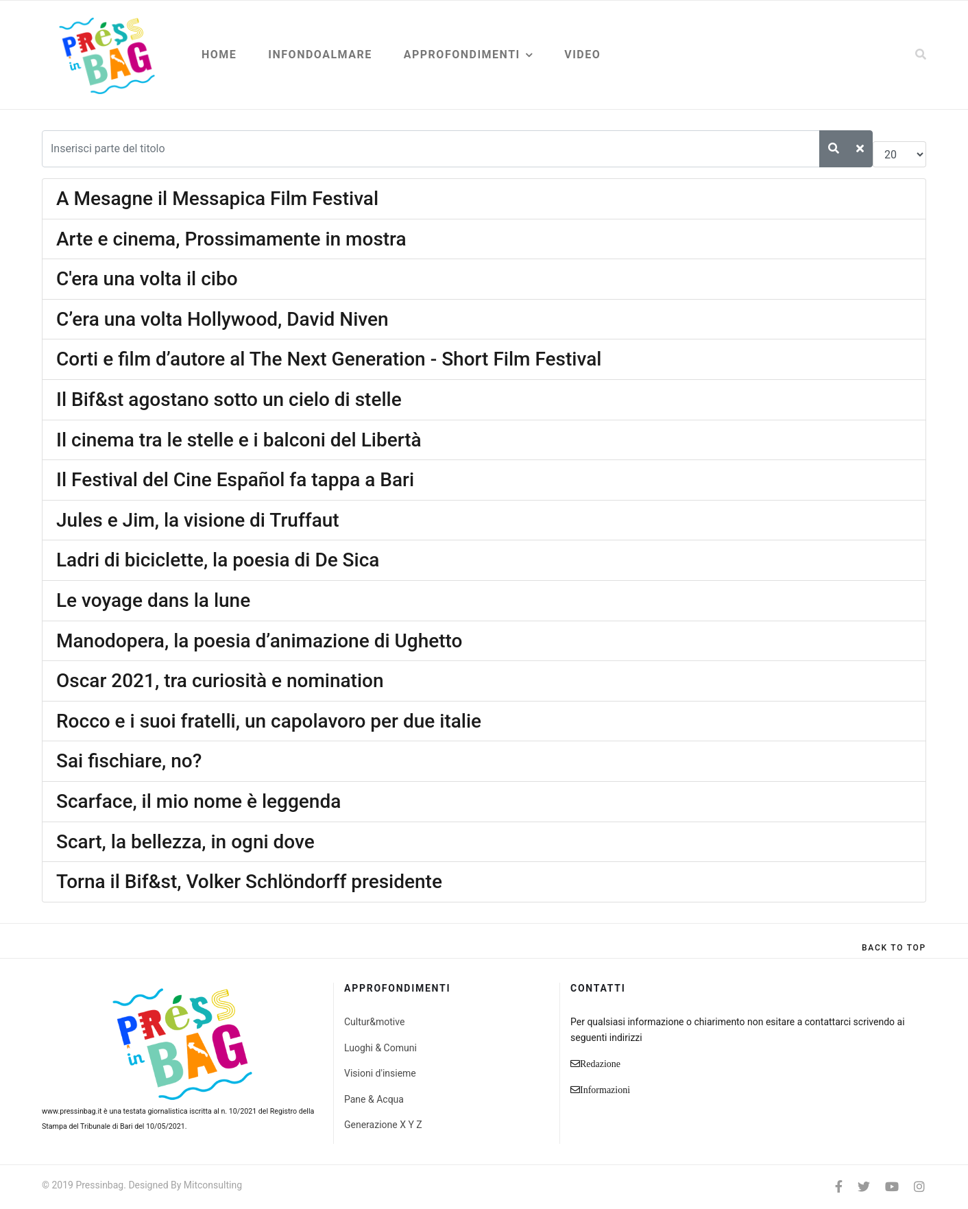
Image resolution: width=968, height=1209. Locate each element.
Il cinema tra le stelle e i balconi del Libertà (239, 440)
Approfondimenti (462, 54)
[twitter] (864, 1187)
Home (219, 54)
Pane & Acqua (374, 1099)
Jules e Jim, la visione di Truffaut (197, 520)
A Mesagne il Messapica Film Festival (217, 198)
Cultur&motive (374, 1021)
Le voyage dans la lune (153, 600)
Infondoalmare (320, 54)
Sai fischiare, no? (129, 761)
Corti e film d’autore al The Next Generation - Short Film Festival (328, 359)
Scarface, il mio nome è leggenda (198, 801)
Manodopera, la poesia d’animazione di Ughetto (259, 641)
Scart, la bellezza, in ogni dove (185, 841)
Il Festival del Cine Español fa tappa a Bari (235, 479)
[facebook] (839, 1187)
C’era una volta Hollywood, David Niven (222, 319)
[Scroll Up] (894, 947)
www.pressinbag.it (71, 1111)
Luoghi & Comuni (380, 1047)
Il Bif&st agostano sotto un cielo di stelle (229, 399)
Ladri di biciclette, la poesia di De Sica (217, 560)
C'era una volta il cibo (147, 278)
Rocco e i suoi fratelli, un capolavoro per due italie (268, 721)
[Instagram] (919, 1187)
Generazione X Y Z (383, 1124)
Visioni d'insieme (380, 1073)
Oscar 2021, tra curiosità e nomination (220, 680)
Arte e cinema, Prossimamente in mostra (231, 239)
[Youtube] (892, 1187)
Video (582, 54)
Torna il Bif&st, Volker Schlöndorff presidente (249, 881)
